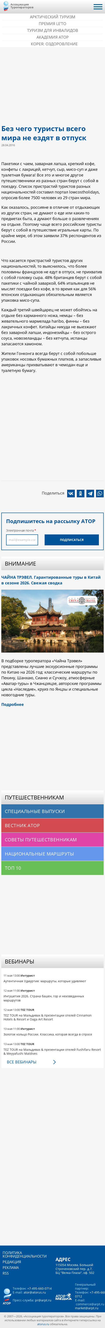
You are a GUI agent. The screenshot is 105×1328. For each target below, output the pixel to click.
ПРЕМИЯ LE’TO (52, 23)
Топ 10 (13, 868)
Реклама (11, 1267)
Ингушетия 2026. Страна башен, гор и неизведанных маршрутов (44, 998)
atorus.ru (43, 1324)
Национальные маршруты (39, 854)
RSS (6, 1273)
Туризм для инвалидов (52, 30)
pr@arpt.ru (43, 1300)
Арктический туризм (52, 16)
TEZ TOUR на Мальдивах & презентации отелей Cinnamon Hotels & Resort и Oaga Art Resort (48, 1017)
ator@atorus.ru (35, 1292)
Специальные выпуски (35, 811)
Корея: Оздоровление (54, 43)
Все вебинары (21, 1061)
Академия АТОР (53, 37)
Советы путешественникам (41, 840)
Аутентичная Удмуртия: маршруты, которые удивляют (45, 981)
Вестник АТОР (22, 825)
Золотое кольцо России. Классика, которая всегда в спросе (48, 1034)
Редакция (12, 1262)
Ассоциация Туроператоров (21, 5)
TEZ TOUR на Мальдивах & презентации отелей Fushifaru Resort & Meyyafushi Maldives (52, 1051)
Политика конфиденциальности (25, 1254)
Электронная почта (20, 530)
